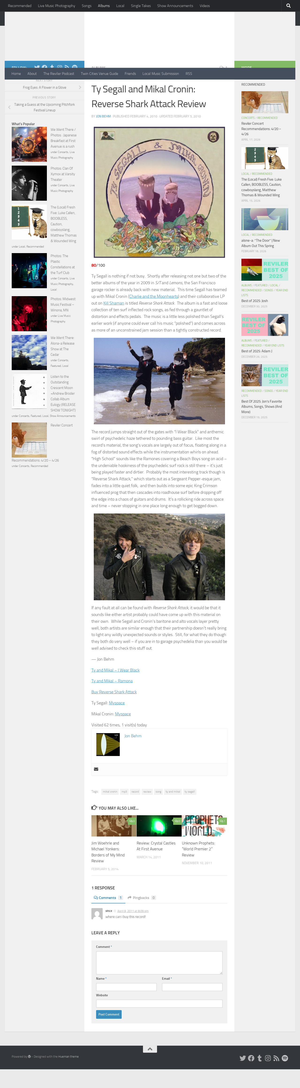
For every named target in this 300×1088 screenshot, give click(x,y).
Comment (104, 966)
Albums (104, 6)
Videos (205, 6)
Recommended (19, 6)
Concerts (63, 170)
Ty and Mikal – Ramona (112, 699)
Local (120, 6)
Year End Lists (274, 364)
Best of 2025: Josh (254, 319)
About (32, 73)
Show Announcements (175, 6)
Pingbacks (142, 916)
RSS (189, 73)
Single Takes (141, 6)
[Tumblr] (52, 86)
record (135, 810)
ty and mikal (173, 810)
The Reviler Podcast (58, 73)
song (158, 810)
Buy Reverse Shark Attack (114, 710)
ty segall (190, 810)
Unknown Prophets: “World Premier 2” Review (198, 867)
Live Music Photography (56, 6)
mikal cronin (110, 810)
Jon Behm (103, 135)
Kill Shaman (113, 321)
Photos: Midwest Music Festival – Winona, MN (63, 323)
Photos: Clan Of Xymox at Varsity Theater (63, 192)
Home (16, 73)
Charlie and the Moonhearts (153, 315)
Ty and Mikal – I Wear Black (115, 688)
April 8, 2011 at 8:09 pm (133, 930)
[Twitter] (37, 86)
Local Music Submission (160, 73)
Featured (56, 384)
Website (102, 1014)
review (147, 810)
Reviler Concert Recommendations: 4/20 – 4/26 (261, 147)
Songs (86, 6)
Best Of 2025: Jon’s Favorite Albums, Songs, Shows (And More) (261, 425)
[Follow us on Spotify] (74, 86)
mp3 (124, 810)
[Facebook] (44, 86)
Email (167, 997)
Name (101, 997)
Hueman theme (68, 1075)
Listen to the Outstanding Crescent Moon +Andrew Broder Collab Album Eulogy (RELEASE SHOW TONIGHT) (63, 412)
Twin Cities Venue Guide (99, 73)
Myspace (117, 721)
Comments (108, 916)
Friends (130, 73)
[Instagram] (59, 86)
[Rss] (67, 86)
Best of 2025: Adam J (256, 370)
